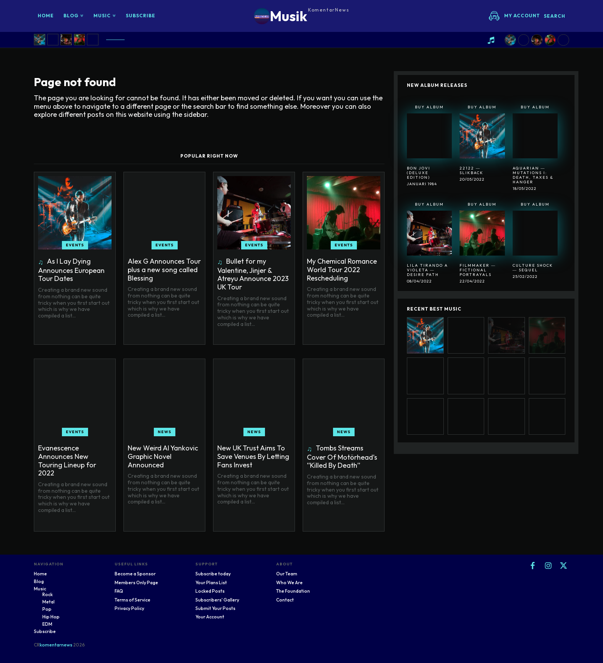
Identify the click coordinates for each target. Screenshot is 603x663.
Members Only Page (136, 582)
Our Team (286, 574)
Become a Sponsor (135, 574)
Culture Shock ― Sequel (533, 268)
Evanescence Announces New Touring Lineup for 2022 (67, 460)
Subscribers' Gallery (217, 600)
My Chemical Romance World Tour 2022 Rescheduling (342, 269)
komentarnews (56, 645)
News (165, 431)
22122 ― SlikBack (471, 170)
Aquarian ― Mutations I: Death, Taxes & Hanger (533, 175)
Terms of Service (132, 600)
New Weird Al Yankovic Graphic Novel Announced (163, 456)
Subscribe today (213, 574)
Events (75, 245)
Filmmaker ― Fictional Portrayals (478, 270)
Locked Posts (210, 591)
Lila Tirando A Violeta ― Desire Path (427, 270)
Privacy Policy (129, 608)
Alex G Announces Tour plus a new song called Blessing (164, 269)
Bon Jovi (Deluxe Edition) (418, 173)
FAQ (119, 591)
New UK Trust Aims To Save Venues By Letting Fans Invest (253, 456)
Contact (285, 600)
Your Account (209, 617)
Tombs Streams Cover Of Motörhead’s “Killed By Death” (342, 457)
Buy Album (429, 107)
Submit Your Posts (215, 608)
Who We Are (289, 582)
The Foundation (293, 591)
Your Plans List (211, 582)
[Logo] (302, 16)
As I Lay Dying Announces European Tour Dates (71, 270)
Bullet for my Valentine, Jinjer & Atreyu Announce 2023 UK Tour (252, 274)
